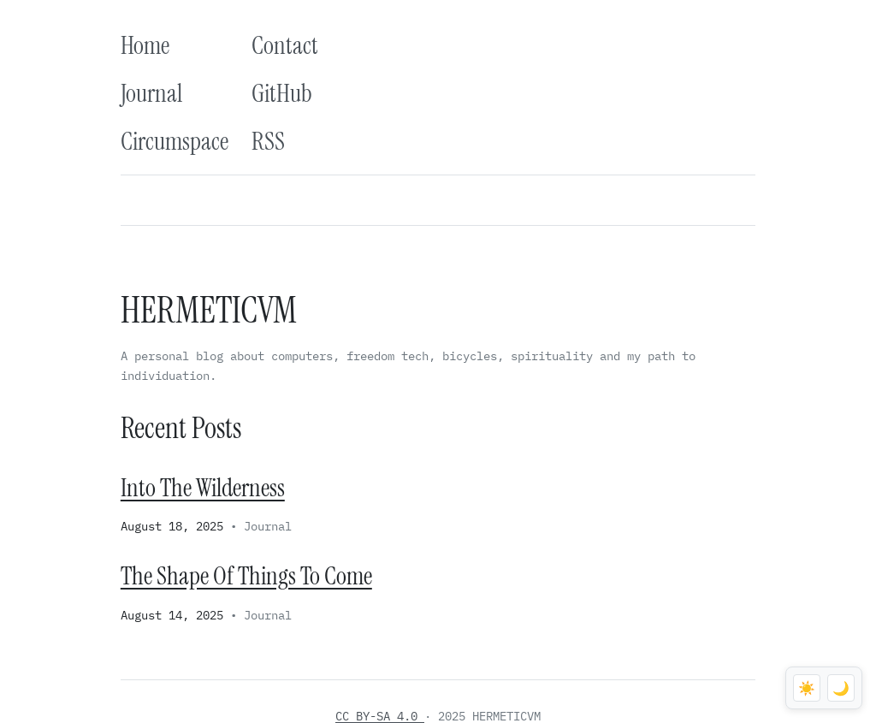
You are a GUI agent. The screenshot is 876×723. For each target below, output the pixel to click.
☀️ (806, 688)
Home (145, 45)
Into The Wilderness (203, 487)
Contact (285, 45)
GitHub (282, 93)
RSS (268, 141)
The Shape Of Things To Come (246, 576)
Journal (151, 93)
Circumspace (174, 141)
